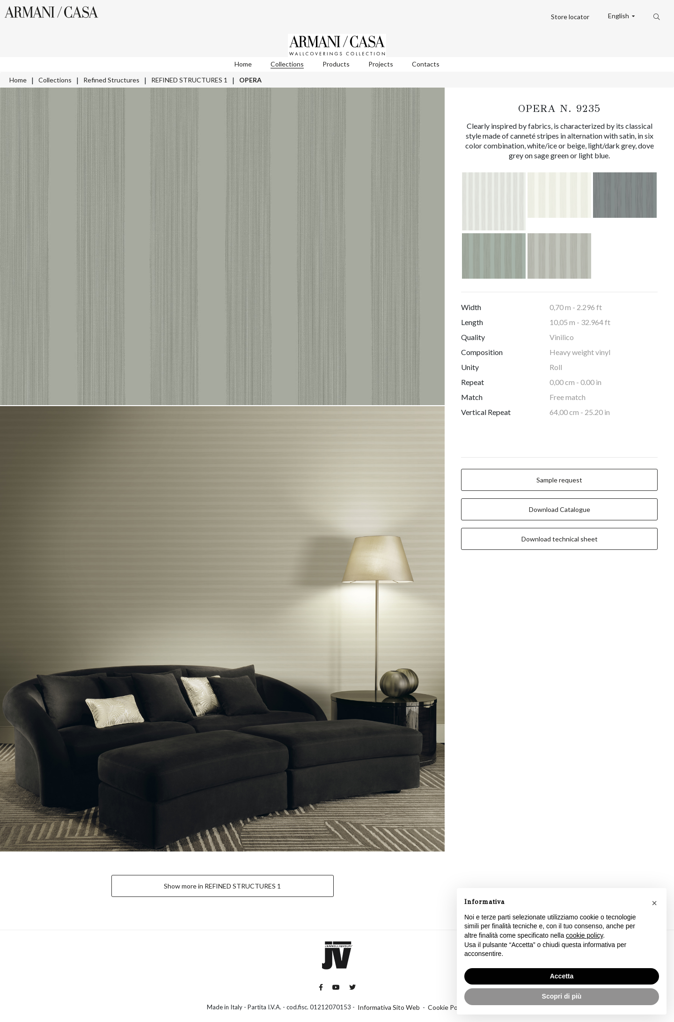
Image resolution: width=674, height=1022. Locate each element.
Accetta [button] (562, 976)
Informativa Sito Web (389, 1007)
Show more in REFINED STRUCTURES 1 (222, 886)
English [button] (619, 16)
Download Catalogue (559, 509)
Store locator (570, 17)
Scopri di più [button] (562, 996)
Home (243, 64)
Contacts (426, 64)
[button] (654, 903)
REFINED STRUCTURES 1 (189, 80)
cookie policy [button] (584, 935)
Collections (287, 64)
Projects (380, 64)
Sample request (559, 480)
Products (336, 64)
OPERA (250, 80)
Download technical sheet (559, 539)
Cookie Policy (447, 1007)
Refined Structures (111, 80)
